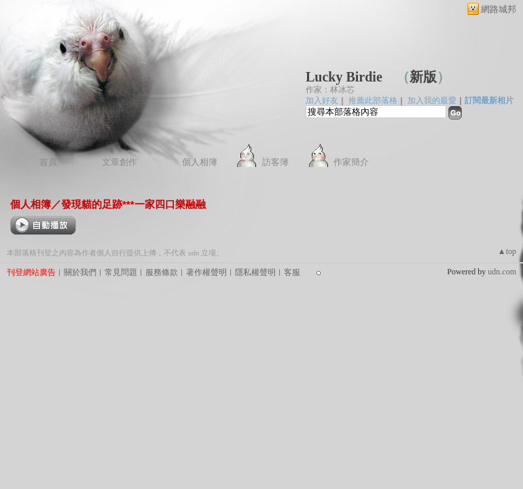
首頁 (48, 162)
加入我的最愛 (432, 100)
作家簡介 (351, 162)
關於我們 (80, 272)
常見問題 (121, 272)
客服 (292, 272)
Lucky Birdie (344, 76)
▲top (507, 251)
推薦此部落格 (372, 100)
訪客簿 (275, 162)
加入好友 (322, 100)
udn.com (502, 271)
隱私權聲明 (255, 272)
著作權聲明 (206, 272)
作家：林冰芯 (330, 89)
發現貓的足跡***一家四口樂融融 (133, 204)
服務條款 (161, 272)
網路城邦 (498, 9)
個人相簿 (199, 162)
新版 (423, 76)
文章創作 (119, 162)
